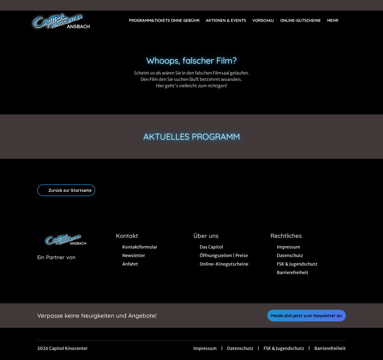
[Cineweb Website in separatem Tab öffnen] (56, 264)
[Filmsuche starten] (356, 20)
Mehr (336, 20)
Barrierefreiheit (330, 348)
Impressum (205, 348)
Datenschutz (240, 348)
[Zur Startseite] (58, 20)
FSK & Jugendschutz (284, 348)
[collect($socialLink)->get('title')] (9, 5)
